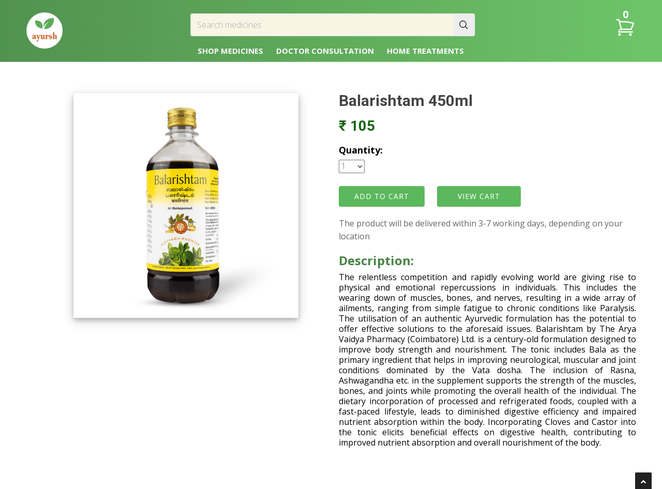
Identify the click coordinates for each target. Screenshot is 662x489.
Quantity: (361, 150)
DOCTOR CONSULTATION (325, 50)
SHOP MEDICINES (230, 50)
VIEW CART (479, 196)
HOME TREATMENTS (425, 50)
